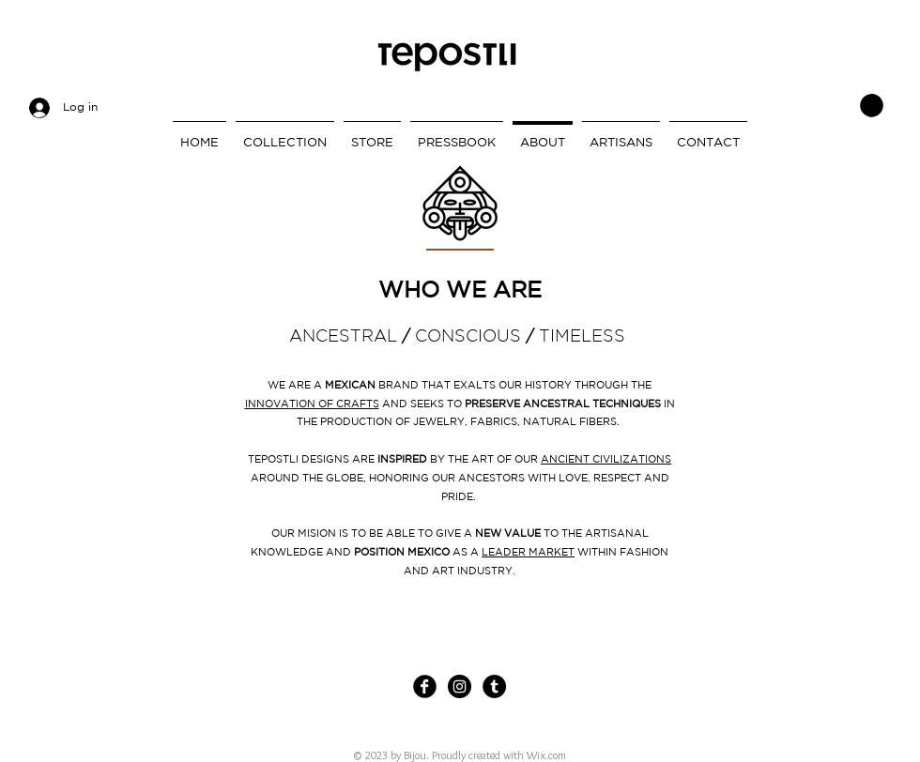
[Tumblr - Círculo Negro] (494, 686)
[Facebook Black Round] (425, 686)
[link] (871, 105)
